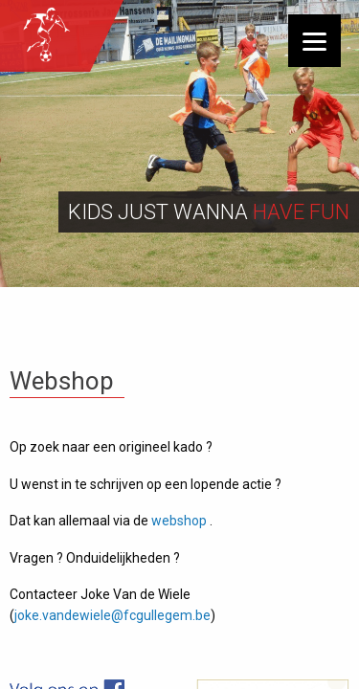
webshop (179, 520)
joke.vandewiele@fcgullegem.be (112, 615)
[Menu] (314, 40)
